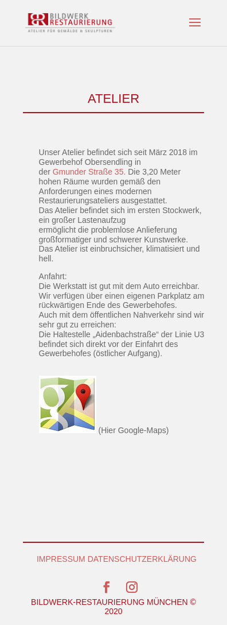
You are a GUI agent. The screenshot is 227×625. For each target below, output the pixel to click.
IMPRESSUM (61, 559)
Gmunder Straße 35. (89, 171)
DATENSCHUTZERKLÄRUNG (142, 559)
